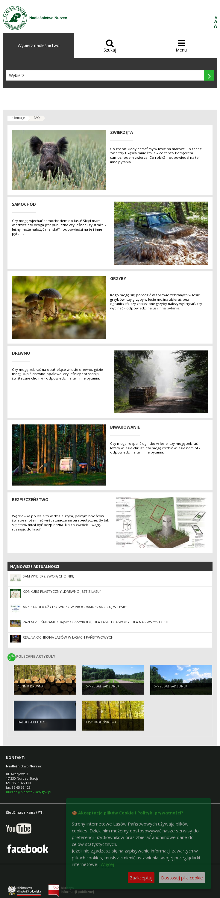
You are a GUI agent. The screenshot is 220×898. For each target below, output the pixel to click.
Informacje (17, 118)
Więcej (107, 864)
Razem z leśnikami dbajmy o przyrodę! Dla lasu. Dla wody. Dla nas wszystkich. (96, 622)
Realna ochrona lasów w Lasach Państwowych (68, 637)
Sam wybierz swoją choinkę (48, 576)
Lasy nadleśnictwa (101, 722)
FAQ (37, 118)
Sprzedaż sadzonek (102, 686)
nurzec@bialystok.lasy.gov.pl (28, 792)
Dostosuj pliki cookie (182, 878)
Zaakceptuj (141, 878)
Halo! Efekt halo (31, 722)
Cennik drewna (30, 686)
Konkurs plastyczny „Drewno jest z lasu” (62, 591)
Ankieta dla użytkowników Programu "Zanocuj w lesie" (75, 606)
